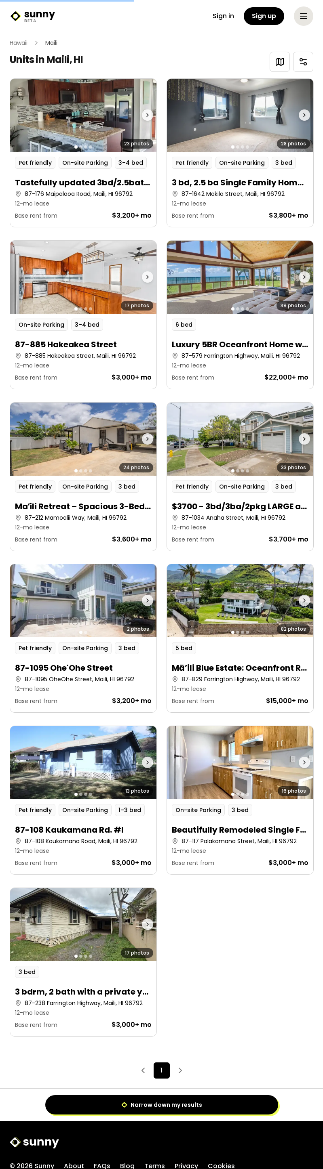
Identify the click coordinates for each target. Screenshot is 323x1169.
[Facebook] (260, 1141)
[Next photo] (138, 115)
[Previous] (143, 1070)
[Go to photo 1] (76, 147)
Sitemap (24, 1147)
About (74, 1133)
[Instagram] (276, 1141)
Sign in (223, 16)
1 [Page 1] (161, 1070)
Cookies (221, 1133)
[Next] (180, 1070)
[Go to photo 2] (80, 147)
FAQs (102, 1133)
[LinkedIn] (308, 1141)
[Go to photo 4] (90, 147)
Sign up (264, 16)
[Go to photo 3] (85, 147)
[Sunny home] (32, 16)
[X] (292, 1141)
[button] (83, 152)
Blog (127, 1133)
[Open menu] (303, 16)
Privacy (186, 1133)
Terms (154, 1133)
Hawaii (18, 43)
